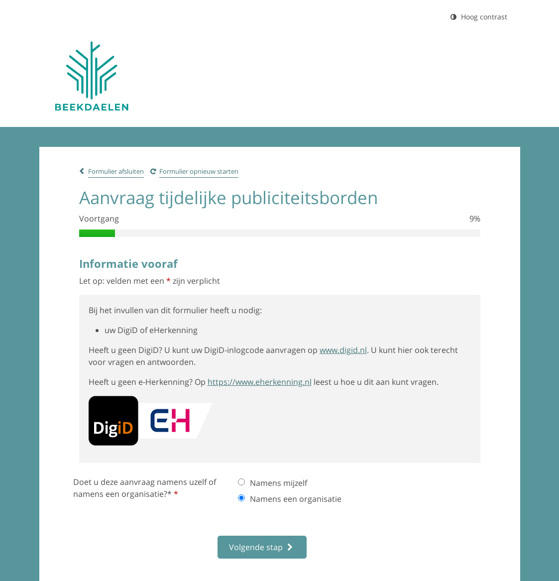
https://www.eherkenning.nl (260, 381)
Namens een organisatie (289, 498)
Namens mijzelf (272, 482)
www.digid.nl (343, 350)
